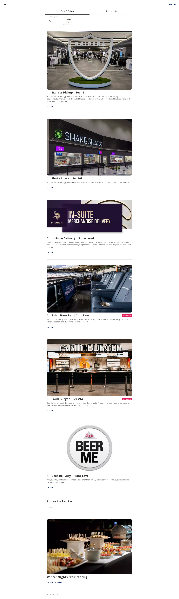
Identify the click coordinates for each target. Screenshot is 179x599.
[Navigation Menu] (5, 4)
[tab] (67, 11)
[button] (89, 69)
